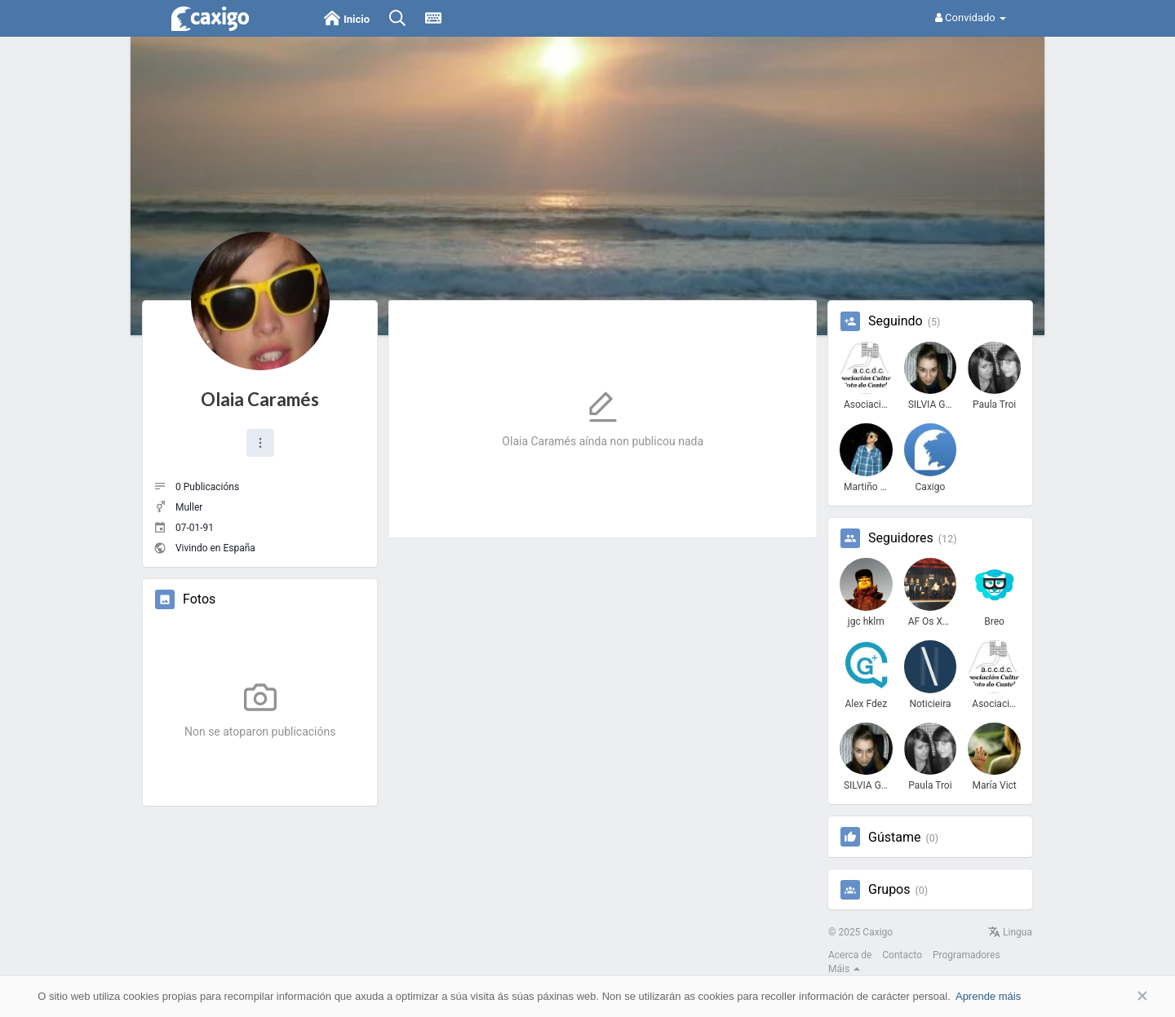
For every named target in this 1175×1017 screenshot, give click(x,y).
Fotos (199, 599)
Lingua (1010, 932)
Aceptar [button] (1118, 996)
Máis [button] (844, 969)
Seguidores (900, 538)
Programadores (966, 955)
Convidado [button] (970, 17)
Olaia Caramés (260, 399)
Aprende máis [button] (988, 996)
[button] (260, 443)
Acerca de (849, 955)
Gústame (894, 837)
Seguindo (895, 321)
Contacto (902, 955)
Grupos (889, 889)
